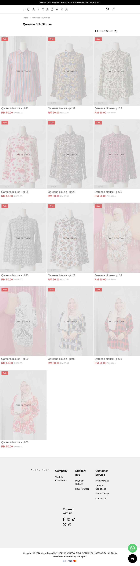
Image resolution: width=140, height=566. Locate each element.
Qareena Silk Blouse (41, 18)
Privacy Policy (102, 480)
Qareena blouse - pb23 (61, 275)
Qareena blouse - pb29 (108, 108)
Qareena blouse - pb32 (61, 108)
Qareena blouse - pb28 (15, 191)
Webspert (81, 556)
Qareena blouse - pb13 (108, 275)
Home (25, 18)
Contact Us (100, 498)
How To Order (82, 489)
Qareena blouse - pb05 (61, 358)
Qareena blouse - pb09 (15, 358)
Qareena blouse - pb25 (108, 191)
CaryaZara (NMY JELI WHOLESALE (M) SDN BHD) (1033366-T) (73, 553)
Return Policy (102, 493)
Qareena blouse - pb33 (15, 108)
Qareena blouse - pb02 (15, 442)
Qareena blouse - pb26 (61, 191)
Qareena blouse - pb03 (108, 358)
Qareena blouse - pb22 (15, 275)
